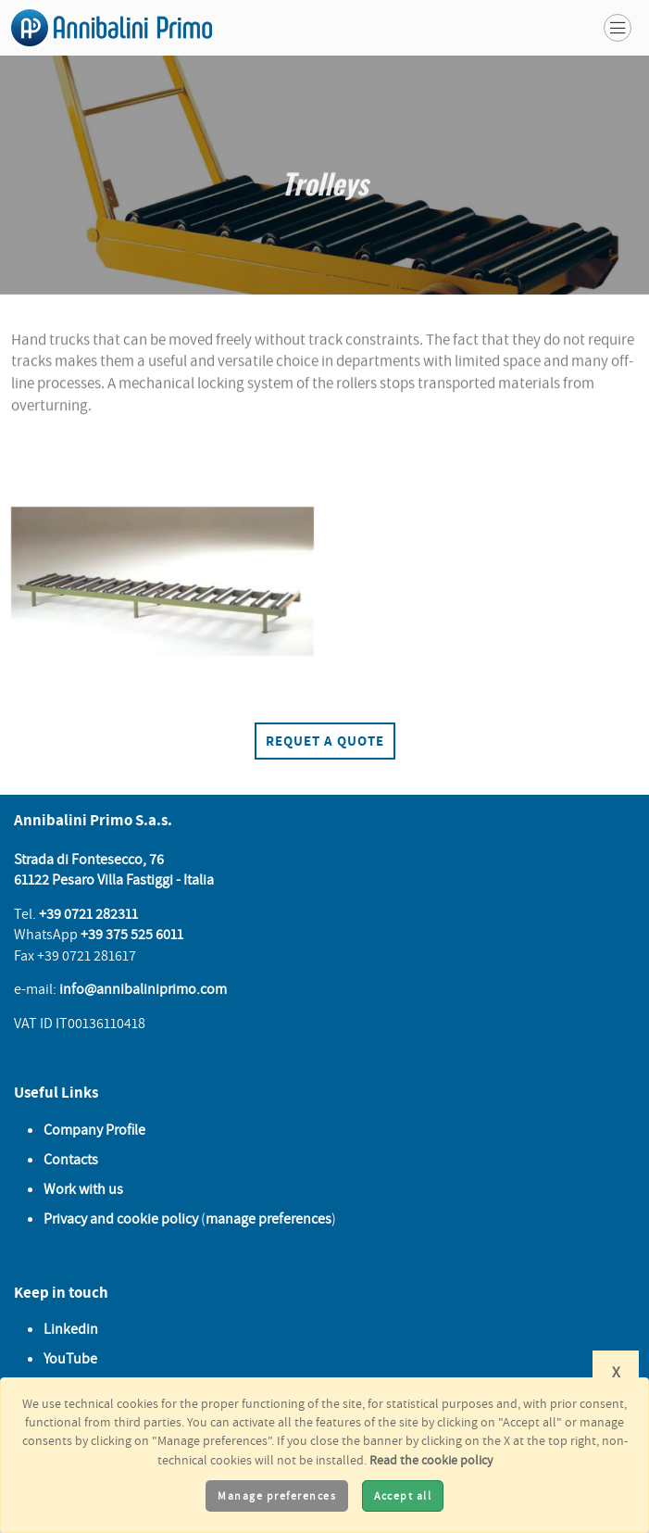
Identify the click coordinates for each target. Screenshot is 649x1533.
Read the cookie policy (431, 1459)
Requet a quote (325, 740)
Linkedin (71, 1328)
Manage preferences (277, 1495)
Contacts (71, 1159)
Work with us (83, 1188)
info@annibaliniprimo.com (143, 988)
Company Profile (94, 1129)
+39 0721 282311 (88, 913)
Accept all (402, 1495)
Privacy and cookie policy (121, 1218)
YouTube (70, 1358)
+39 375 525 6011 (132, 933)
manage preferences (268, 1218)
